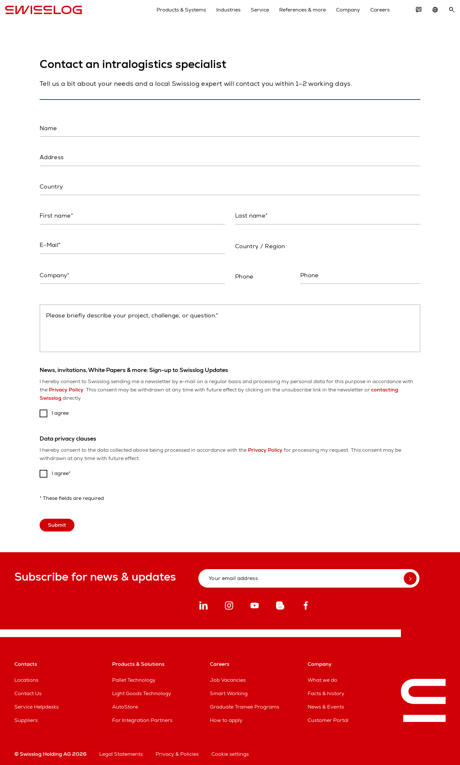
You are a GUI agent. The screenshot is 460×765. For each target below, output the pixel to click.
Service (250, 15)
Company (339, 15)
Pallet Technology (134, 676)
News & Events (326, 703)
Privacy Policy (66, 386)
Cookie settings (230, 750)
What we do (322, 676)
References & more (293, 15)
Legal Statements (121, 750)
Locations (26, 676)
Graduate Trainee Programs (244, 703)
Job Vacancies (228, 676)
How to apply (226, 716)
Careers (370, 15)
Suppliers (26, 716)
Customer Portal (328, 716)
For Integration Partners (142, 716)
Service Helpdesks (36, 703)
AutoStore (125, 703)
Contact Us (28, 690)
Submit (57, 521)
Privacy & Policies (177, 750)
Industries (219, 15)
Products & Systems (172, 15)
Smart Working (229, 690)
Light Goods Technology (141, 690)
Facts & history (326, 690)
